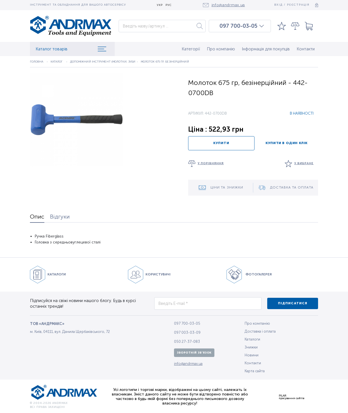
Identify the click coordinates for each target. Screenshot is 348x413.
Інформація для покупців (266, 49)
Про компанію (221, 49)
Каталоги (252, 339)
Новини (251, 355)
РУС (169, 5)
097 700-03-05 (238, 26)
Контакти (306, 49)
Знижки (251, 347)
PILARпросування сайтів (291, 397)
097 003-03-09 (187, 332)
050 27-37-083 (187, 341)
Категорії (191, 49)
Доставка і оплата (260, 331)
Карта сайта (255, 371)
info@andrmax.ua (188, 363)
